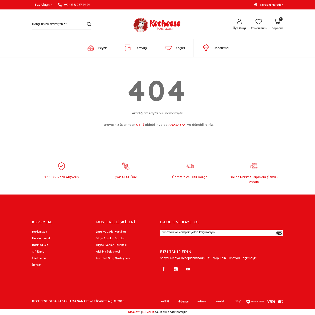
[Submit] (279, 233)
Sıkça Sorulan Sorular (110, 238)
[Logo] (159, 24)
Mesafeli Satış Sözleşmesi (113, 258)
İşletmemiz (39, 258)
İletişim (36, 264)
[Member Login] (239, 24)
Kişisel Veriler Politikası (111, 244)
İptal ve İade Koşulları (111, 231)
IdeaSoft (134, 312)
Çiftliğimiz (38, 251)
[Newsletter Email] (221, 233)
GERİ (140, 125)
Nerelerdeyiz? (41, 238)
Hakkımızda (39, 231)
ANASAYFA (176, 125)
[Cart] (277, 24)
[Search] (61, 24)
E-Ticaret (148, 312)
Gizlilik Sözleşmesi (108, 251)
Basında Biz (40, 244)
